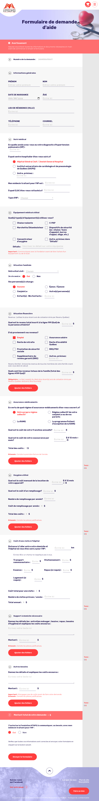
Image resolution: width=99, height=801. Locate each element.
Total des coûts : (16, 448)
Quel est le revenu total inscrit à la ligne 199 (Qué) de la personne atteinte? (34, 323)
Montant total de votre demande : (27, 715)
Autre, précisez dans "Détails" (59, 240)
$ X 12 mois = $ (72, 439)
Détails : (17, 246)
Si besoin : (12, 454)
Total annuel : (15, 602)
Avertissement (17, 43)
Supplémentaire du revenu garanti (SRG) (27, 357)
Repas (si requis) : (52, 570)
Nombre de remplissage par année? (25, 499)
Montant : (13, 640)
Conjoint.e (22, 291)
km (72, 547)
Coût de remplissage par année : (24, 506)
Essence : (17, 570)
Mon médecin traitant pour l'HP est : (26, 183)
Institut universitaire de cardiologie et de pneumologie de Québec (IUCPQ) (44, 167)
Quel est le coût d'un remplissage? (25, 491)
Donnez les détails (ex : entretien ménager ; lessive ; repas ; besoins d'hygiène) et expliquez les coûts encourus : (41, 622)
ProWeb (63, 798)
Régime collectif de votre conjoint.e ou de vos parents (64, 414)
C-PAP (52, 223)
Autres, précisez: (57, 356)
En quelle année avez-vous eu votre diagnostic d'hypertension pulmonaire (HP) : (38, 146)
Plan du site (84, 780)
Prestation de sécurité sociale (28, 350)
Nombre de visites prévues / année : (25, 597)
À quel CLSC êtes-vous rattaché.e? (25, 190)
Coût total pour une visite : (21, 591)
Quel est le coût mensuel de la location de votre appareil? (28, 481)
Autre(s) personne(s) (59, 291)
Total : (86, 657)
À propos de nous (69, 780)
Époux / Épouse (56, 287)
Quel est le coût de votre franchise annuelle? (30, 430)
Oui (28, 276)
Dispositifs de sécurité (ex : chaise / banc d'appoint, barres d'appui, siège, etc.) (60, 231)
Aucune (21, 287)
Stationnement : (52, 560)
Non (39, 276)
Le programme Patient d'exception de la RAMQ (63, 422)
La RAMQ (21, 421)
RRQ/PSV (53, 349)
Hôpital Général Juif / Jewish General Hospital (40, 162)
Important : (13, 252)
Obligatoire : (13, 379)
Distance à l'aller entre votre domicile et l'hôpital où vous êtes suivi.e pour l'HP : (28, 547)
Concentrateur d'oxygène (24, 240)
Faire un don (78, 791)
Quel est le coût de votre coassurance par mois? (28, 439)
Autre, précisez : (25, 173)
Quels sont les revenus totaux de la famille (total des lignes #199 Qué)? (34, 372)
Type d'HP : (13, 198)
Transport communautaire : (21, 561)
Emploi (20, 337)
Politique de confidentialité (78, 798)
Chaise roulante (25, 223)
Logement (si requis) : (19, 579)
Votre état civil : (16, 271)
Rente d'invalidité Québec (58, 343)
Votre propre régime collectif (27, 413)
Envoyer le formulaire (22, 757)
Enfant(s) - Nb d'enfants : (29, 296)
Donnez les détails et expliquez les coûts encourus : (33, 672)
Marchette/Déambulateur (30, 227)
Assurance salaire (58, 337)
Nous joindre (84, 782)
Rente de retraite (26, 342)
